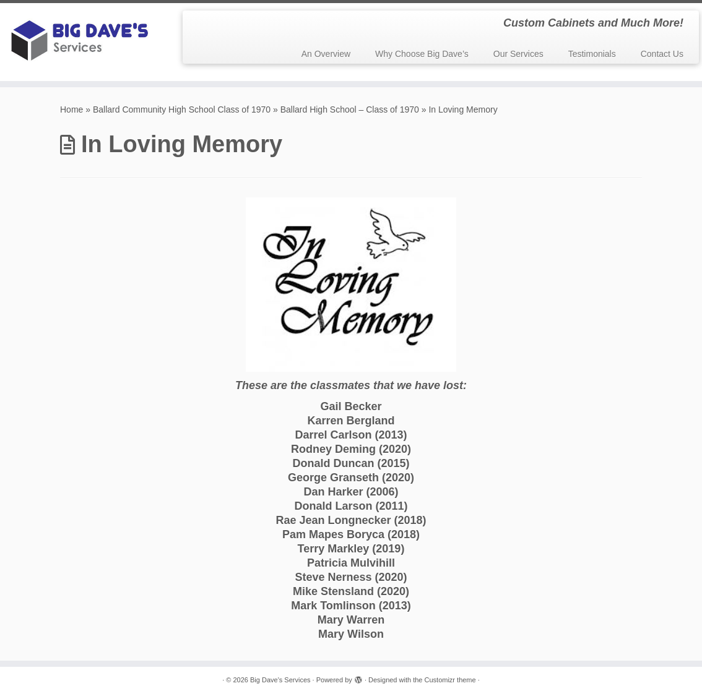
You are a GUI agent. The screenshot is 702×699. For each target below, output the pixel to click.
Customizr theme (450, 680)
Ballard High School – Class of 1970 (349, 109)
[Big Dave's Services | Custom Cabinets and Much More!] (82, 42)
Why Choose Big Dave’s (422, 54)
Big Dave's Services (280, 680)
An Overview (325, 54)
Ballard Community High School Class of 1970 (182, 109)
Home (71, 109)
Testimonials (592, 54)
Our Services (518, 54)
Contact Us (662, 54)
